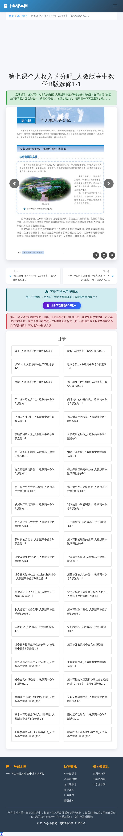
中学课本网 (16, 6)
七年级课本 (70, 773)
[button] (14, 183)
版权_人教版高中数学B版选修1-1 (86, 351)
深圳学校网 (99, 773)
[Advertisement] (61, 46)
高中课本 (22, 15)
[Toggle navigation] (115, 6)
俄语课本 (69, 800)
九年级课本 (70, 784)
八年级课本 (70, 779)
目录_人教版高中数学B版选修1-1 (33, 381)
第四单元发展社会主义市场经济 (85, 644)
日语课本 (69, 795)
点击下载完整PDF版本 (61, 305)
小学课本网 (99, 784)
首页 (11, 15)
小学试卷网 (99, 779)
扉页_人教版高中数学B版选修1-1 (33, 351)
